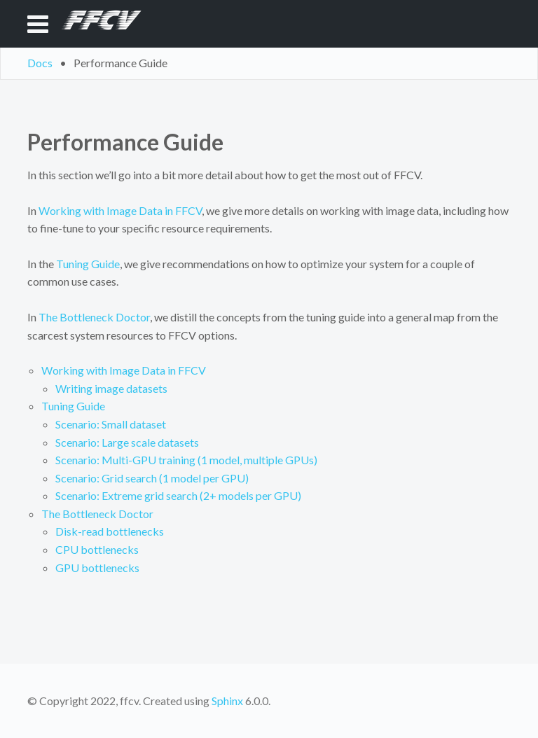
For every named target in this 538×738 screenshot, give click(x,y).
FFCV (96, 23)
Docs (40, 62)
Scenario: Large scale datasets (127, 442)
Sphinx (227, 700)
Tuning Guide (73, 405)
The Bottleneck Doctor (97, 513)
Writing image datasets (111, 388)
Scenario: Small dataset (110, 424)
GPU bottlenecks (97, 567)
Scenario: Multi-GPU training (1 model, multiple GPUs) (186, 459)
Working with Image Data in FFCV (123, 370)
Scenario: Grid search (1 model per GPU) (152, 478)
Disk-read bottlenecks (109, 531)
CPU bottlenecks (97, 549)
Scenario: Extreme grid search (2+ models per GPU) (178, 495)
